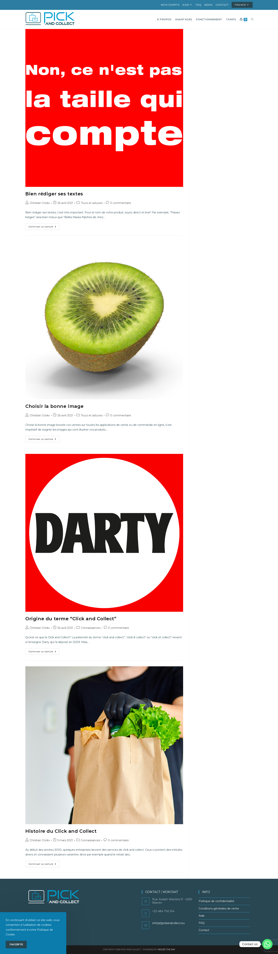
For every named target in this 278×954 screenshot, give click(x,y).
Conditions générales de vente (219, 908)
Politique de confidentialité (216, 901)
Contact (222, 4)
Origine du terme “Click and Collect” (70, 618)
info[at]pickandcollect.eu (168, 923)
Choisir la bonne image (54, 406)
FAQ (198, 4)
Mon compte (170, 4)
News (208, 4)
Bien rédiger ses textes (54, 194)
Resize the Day (166, 949)
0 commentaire (120, 203)
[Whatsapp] (267, 944)
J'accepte (16, 944)
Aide (187, 4)
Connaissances (90, 628)
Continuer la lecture (44, 227)
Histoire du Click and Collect (61, 831)
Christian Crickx (40, 203)
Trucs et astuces (91, 203)
